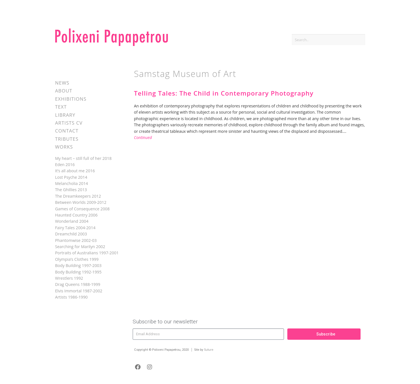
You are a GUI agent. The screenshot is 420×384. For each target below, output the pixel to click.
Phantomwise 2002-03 (76, 240)
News (62, 83)
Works (64, 147)
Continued (143, 137)
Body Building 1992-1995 (78, 272)
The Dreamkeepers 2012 (78, 196)
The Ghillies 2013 (71, 189)
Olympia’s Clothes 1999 (77, 259)
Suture (208, 350)
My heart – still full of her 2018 (83, 158)
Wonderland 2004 (71, 221)
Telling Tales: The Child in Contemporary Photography (224, 93)
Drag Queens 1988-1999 (78, 284)
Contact (67, 130)
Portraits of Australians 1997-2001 (87, 252)
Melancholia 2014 (71, 183)
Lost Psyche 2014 (71, 177)
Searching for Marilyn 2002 (80, 246)
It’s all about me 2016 (75, 170)
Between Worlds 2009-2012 (80, 202)
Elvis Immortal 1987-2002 (79, 290)
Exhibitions (70, 99)
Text (61, 106)
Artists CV (69, 123)
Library (65, 115)
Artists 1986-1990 (71, 297)
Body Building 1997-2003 (78, 265)
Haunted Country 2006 (76, 215)
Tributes (67, 139)
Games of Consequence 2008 (82, 208)
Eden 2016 (65, 164)
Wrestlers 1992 (69, 278)
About (63, 90)
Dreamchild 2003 (71, 234)
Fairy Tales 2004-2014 (75, 227)
